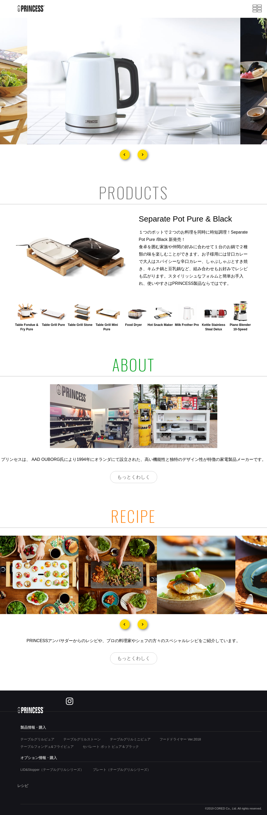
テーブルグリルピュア (37, 739)
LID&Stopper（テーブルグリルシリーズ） (52, 770)
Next (142, 155)
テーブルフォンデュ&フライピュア (47, 747)
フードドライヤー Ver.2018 (180, 739)
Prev (125, 155)
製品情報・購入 (33, 727)
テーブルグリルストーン (82, 739)
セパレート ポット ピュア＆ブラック (111, 747)
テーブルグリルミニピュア (130, 739)
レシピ (22, 786)
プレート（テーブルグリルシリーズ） (122, 770)
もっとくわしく (133, 477)
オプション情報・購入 (38, 758)
